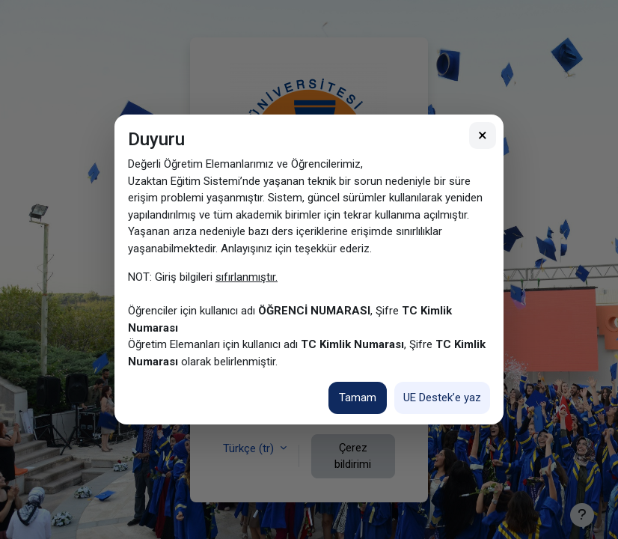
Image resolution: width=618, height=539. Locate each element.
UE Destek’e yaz (442, 397)
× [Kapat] (482, 135)
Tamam (357, 397)
